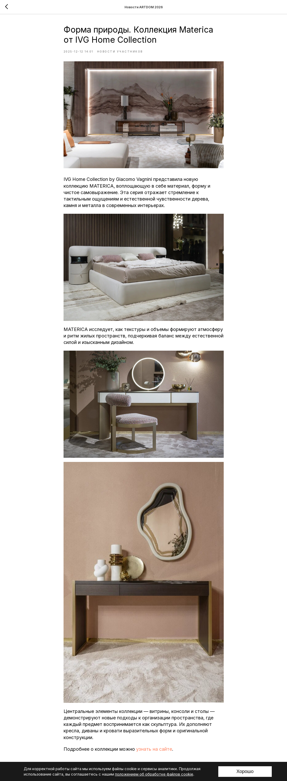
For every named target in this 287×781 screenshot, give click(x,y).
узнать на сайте (154, 749)
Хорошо (244, 771)
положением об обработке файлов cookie (154, 774)
